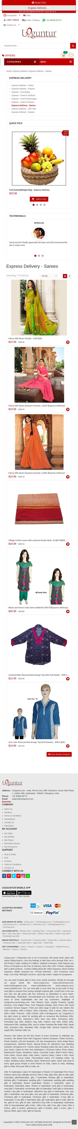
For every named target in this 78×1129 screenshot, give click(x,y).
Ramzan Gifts (64, 940)
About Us (8, 809)
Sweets (40, 947)
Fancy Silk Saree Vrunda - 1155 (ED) (25, 338)
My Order (8, 833)
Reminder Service (12, 843)
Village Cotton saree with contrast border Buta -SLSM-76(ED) (37, 540)
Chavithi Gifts (26, 940)
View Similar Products (59, 754)
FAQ (6, 858)
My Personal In (10, 847)
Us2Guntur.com (39, 924)
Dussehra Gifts (40, 940)
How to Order (10, 854)
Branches (6, 802)
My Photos (9, 840)
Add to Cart (41, 199)
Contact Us (9, 822)
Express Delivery (20, 71)
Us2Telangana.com (44, 922)
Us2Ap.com (28, 922)
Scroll (74, 1122)
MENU (43, 62)
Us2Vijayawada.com (56, 924)
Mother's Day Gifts (45, 934)
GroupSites (10, 15)
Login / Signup (11, 20)
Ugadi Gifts (37, 943)
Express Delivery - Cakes (23, 85)
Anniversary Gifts (53, 931)
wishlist (71, 55)
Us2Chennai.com (10, 924)
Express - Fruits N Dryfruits (23, 95)
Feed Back (9, 826)
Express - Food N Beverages (24, 99)
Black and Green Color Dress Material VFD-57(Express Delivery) (38, 607)
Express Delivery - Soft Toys (24, 109)
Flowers (31, 947)
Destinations (9, 819)
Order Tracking (31, 20)
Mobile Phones (62, 947)
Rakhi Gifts (48, 943)
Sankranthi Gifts (23, 943)
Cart (63, 55)
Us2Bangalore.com (61, 922)
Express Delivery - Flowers (23, 89)
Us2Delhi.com (24, 924)
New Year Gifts (14, 934)
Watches (6, 949)
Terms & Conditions (12, 816)
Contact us (9, 25)
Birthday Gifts (25, 931)
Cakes (23, 947)
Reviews (8, 812)
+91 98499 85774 (51, 20)
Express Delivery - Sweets (23, 112)
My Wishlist (9, 837)
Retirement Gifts (29, 934)
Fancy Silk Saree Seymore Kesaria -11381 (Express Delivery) (37, 473)
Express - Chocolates (21, 92)
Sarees (15, 949)
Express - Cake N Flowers (23, 102)
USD (26, 15)
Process (7, 861)
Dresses (23, 949)
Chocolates (49, 947)
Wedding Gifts (38, 931)
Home (8, 71)
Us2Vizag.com (9, 927)
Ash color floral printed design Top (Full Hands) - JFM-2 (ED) (37, 742)
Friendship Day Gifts (11, 936)
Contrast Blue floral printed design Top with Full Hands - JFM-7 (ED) (40, 675)
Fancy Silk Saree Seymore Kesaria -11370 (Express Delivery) (37, 406)
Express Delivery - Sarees (40, 71)
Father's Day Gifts (62, 934)
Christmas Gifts (9, 943)
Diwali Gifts (52, 940)
